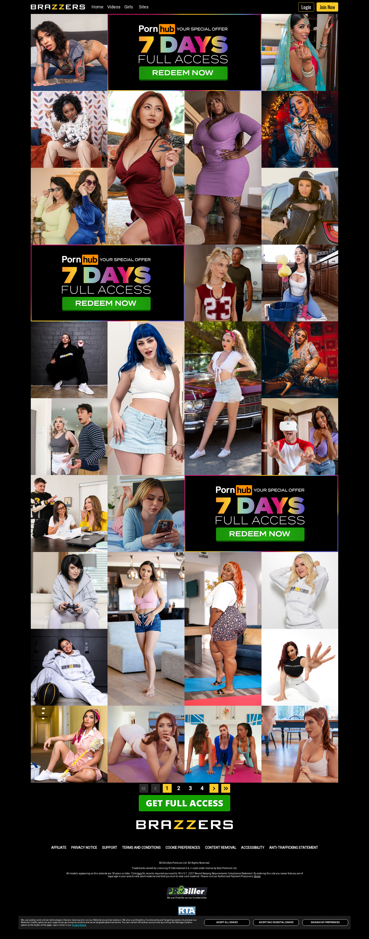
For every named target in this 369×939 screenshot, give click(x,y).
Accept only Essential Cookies (276, 922)
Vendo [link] (257, 876)
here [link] (139, 873)
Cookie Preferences (182, 848)
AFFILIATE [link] (58, 848)
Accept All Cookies (227, 922)
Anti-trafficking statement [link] (293, 848)
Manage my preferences (325, 922)
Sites (144, 6)
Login (306, 7)
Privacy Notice (79, 925)
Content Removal (220, 848)
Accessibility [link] (252, 848)
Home (97, 6)
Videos (114, 6)
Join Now (327, 7)
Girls (128, 6)
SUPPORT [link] (109, 848)
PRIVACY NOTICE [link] (84, 848)
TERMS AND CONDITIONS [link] (141, 848)
